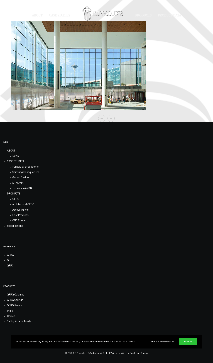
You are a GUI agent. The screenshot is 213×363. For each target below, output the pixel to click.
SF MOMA (17, 183)
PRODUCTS (13, 194)
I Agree (188, 342)
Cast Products (20, 215)
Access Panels (20, 210)
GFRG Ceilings (15, 300)
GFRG (15, 199)
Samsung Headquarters (25, 172)
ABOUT (11, 151)
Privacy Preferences (163, 342)
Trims (10, 311)
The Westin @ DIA (22, 188)
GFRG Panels (14, 305)
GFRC (10, 266)
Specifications (15, 226)
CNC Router (19, 220)
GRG (9, 260)
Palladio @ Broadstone (25, 167)
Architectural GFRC (23, 204)
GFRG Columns (15, 295)
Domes (11, 316)
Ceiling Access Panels (19, 321)
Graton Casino (20, 177)
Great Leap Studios (139, 353)
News (15, 156)
